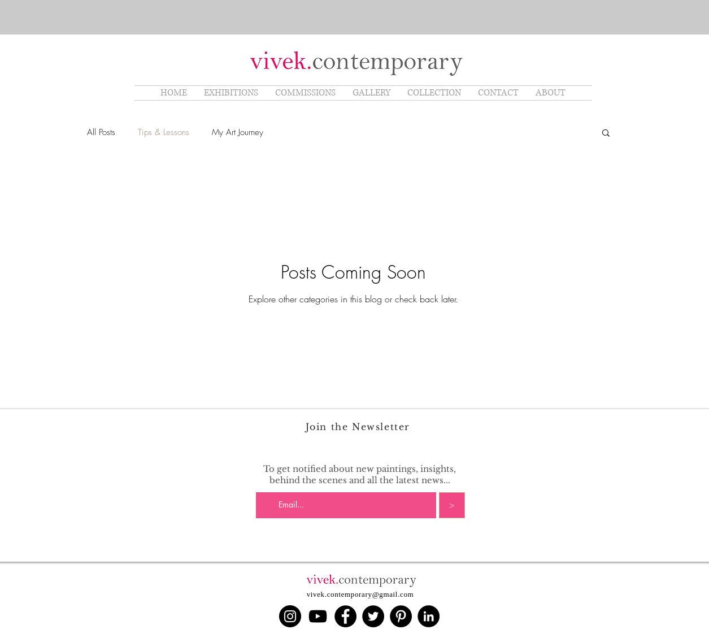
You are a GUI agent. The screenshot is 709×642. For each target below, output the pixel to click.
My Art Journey (237, 132)
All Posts (101, 132)
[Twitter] (373, 616)
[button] (606, 134)
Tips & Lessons (163, 132)
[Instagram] (290, 616)
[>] (452, 505)
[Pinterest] (401, 616)
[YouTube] (318, 616)
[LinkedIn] (428, 616)
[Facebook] (345, 616)
